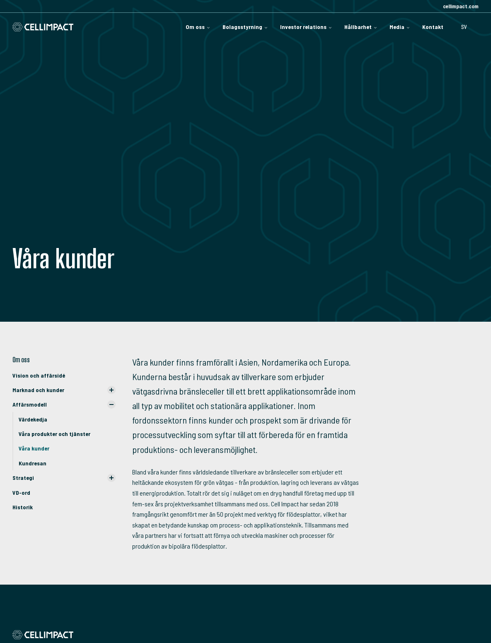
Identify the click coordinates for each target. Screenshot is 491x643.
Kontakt (432, 26)
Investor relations (306, 26)
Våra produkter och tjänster (54, 433)
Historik (22, 507)
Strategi (23, 477)
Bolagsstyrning (245, 26)
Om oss (198, 26)
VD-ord (21, 492)
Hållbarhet (360, 26)
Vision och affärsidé (38, 375)
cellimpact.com (460, 6)
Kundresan (32, 463)
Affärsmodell (29, 404)
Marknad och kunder (38, 389)
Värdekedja (33, 419)
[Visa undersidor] (111, 390)
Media (399, 26)
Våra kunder (34, 448)
